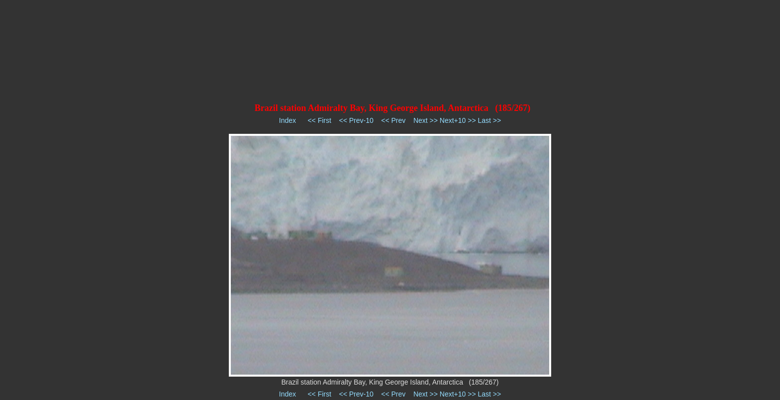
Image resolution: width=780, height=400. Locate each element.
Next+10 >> (458, 120)
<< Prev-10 (356, 120)
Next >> (425, 120)
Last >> (489, 120)
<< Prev (393, 120)
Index (287, 120)
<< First (319, 120)
